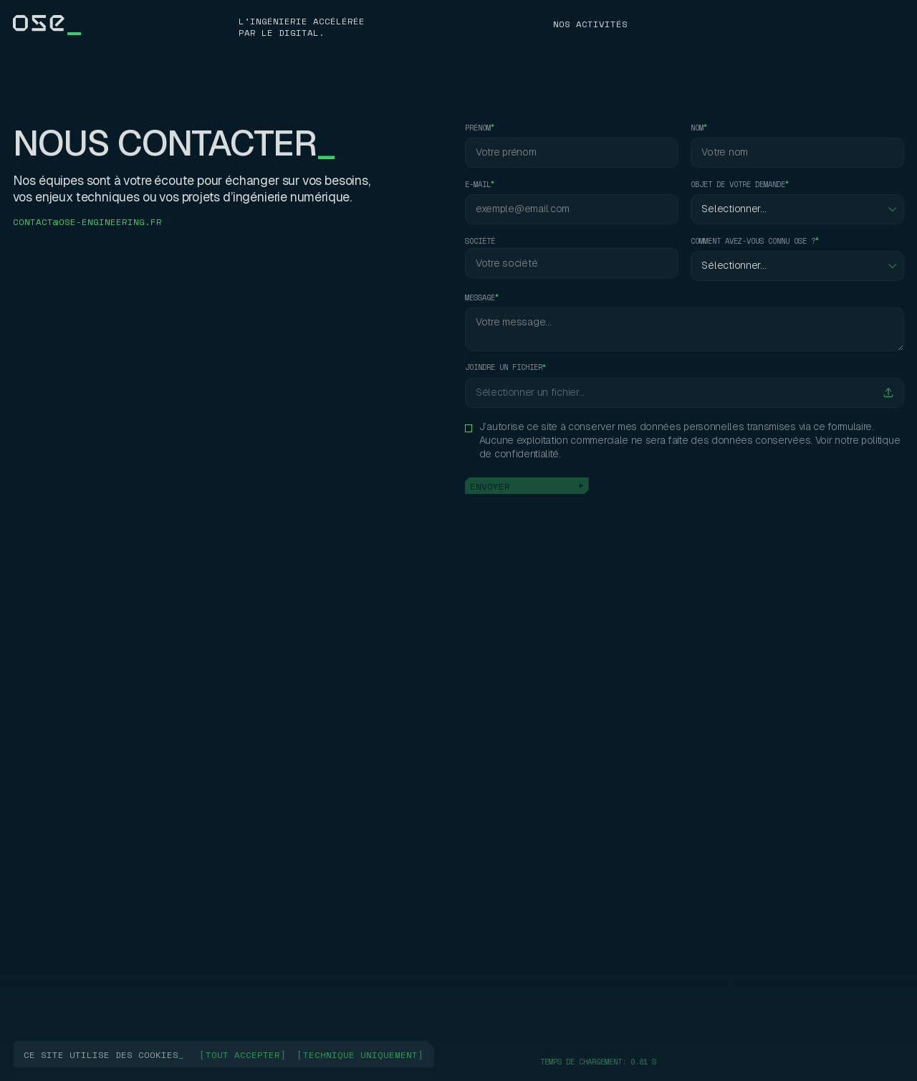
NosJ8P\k (576, 23)
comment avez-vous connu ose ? (753, 241)
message (480, 298)
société (480, 241)
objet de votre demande (738, 185)
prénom (478, 128)
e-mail (478, 185)
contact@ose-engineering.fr (87, 221)
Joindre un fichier (503, 367)
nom (697, 128)
